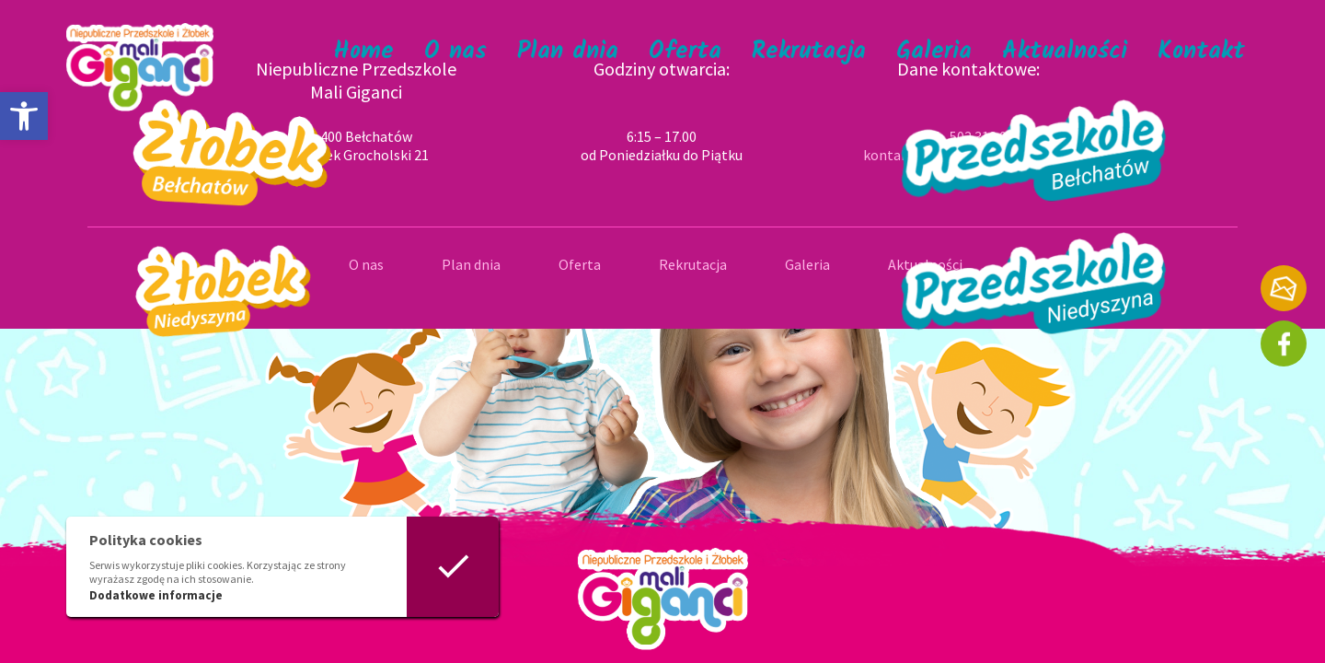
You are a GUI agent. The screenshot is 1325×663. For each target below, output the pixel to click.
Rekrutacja (809, 51)
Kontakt (1201, 51)
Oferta (685, 51)
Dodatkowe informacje (156, 595)
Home (364, 51)
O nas (455, 51)
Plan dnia (567, 51)
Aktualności (1064, 51)
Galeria (934, 51)
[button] (24, 116)
